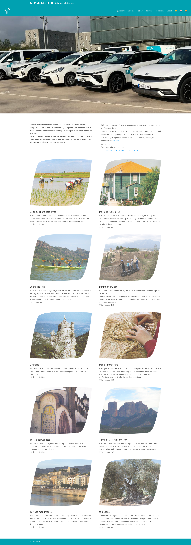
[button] (4, 65)
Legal (169, 11)
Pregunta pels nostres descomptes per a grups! (119, 150)
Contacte (159, 11)
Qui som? (121, 11)
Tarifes (149, 11)
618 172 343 (117, 141)
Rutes (140, 11)
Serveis (131, 11)
